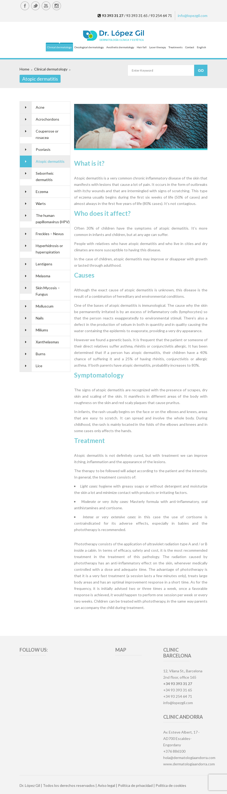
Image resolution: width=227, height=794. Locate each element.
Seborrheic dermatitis (45, 176)
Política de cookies (171, 785)
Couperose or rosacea (47, 134)
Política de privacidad (135, 785)
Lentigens (44, 264)
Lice (39, 365)
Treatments (176, 47)
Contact (189, 47)
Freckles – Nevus (50, 233)
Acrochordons (47, 119)
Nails (40, 318)
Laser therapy (157, 47)
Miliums (42, 330)
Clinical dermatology (59, 47)
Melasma (43, 276)
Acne (40, 107)
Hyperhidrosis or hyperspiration (49, 248)
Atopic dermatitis (50, 161)
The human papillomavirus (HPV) (53, 218)
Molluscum (44, 306)
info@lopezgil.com (192, 15)
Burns (41, 354)
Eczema (42, 191)
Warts (41, 203)
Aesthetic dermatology (120, 47)
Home (24, 69)
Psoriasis (43, 149)
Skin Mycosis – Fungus (48, 291)
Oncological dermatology (89, 47)
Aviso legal (106, 785)
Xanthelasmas (47, 342)
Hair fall (142, 47)
